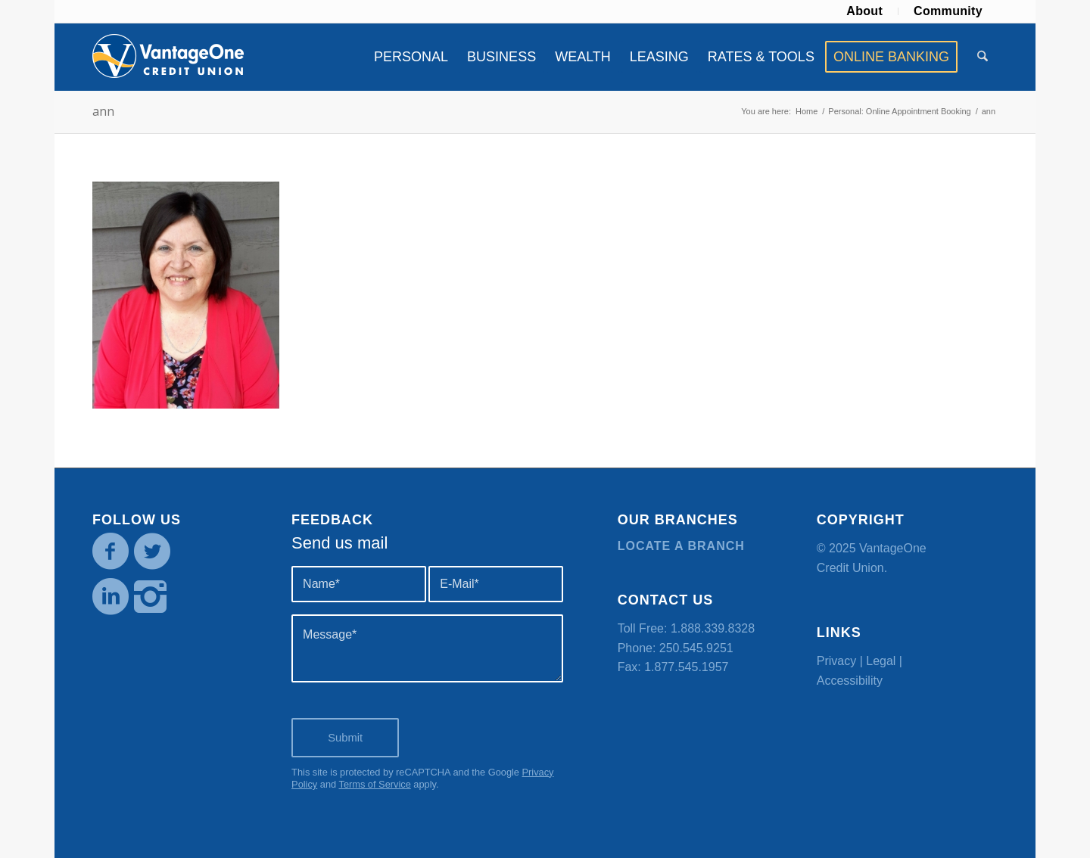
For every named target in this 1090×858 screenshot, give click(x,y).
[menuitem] (864, 11)
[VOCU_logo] (168, 56)
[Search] (982, 56)
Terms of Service (374, 784)
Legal (880, 660)
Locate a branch (681, 545)
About (864, 11)
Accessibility (850, 680)
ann (103, 111)
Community (948, 11)
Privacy (836, 660)
